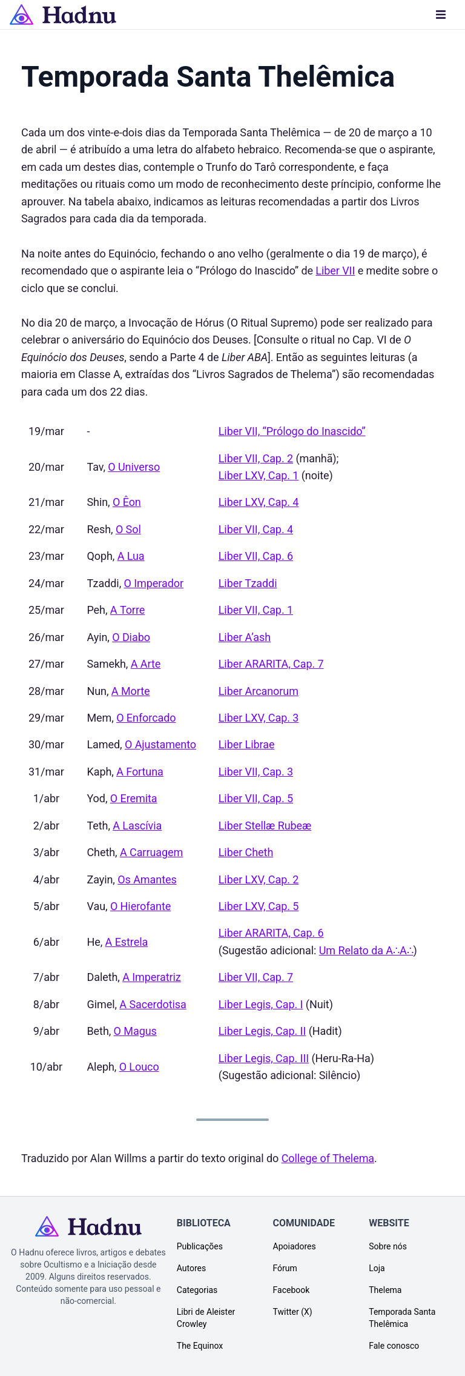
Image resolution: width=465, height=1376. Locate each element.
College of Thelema (328, 1158)
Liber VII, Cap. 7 (256, 977)
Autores (191, 1268)
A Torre (127, 609)
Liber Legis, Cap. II (262, 1031)
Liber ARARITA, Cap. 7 (271, 663)
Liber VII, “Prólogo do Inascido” (292, 431)
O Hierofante (140, 906)
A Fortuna (139, 771)
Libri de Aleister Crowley (206, 1318)
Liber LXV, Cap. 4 (259, 502)
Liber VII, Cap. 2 (256, 458)
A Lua (131, 556)
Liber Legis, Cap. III (264, 1058)
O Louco (139, 1066)
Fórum (285, 1268)
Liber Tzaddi (248, 583)
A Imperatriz (151, 977)
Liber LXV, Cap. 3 (259, 717)
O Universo (134, 466)
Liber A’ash (245, 637)
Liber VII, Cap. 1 (256, 609)
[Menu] (440, 14)
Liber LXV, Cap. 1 (259, 475)
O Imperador (153, 583)
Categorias (197, 1290)
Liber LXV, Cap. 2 (259, 879)
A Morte (130, 691)
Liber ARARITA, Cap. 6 (271, 932)
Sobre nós (388, 1246)
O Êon (127, 502)
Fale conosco (394, 1346)
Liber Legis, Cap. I (261, 1004)
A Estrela (126, 942)
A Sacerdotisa (152, 1004)
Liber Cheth (246, 852)
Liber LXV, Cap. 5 (259, 906)
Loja (377, 1268)
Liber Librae (247, 744)
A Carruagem (151, 852)
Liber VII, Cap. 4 (256, 529)
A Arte (146, 663)
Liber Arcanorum (258, 691)
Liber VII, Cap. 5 (256, 798)
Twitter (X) (292, 1312)
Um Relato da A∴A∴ (366, 950)
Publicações (200, 1246)
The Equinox (200, 1346)
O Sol (128, 529)
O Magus (135, 1031)
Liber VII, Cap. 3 (256, 771)
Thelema (385, 1290)
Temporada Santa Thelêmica (402, 1318)
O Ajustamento (160, 744)
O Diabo (131, 637)
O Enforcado (146, 717)
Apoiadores (294, 1246)
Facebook (291, 1290)
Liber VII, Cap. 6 (256, 556)
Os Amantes (146, 879)
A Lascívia (137, 825)
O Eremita (133, 798)
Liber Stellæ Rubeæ (265, 825)
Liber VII (335, 270)
